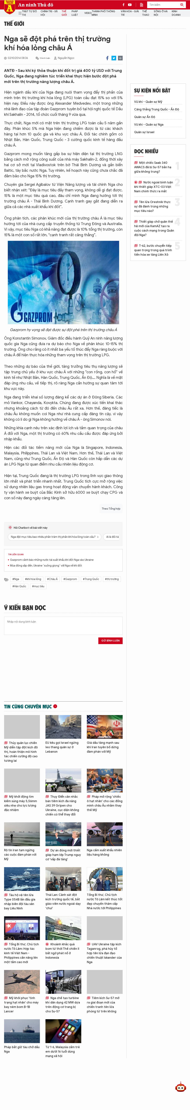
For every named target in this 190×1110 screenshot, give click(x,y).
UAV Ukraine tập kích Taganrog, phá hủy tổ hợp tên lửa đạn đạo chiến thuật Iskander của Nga (104, 953)
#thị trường (112, 579)
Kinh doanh (176, 13)
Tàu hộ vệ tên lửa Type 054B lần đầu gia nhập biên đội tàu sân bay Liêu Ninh (19, 901)
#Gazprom (70, 579)
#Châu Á (52, 579)
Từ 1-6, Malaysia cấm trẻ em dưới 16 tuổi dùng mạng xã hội (62, 1051)
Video (88, 13)
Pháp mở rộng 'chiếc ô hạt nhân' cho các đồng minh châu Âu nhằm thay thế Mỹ (104, 803)
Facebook (107, 58)
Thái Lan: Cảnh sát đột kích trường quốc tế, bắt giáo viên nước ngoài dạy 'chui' (63, 901)
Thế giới (64, 13)
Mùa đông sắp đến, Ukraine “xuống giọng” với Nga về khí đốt (46, 565)
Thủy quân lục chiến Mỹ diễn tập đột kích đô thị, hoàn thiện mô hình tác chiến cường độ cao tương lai (21, 752)
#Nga (15, 579)
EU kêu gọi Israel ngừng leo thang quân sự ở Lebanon (61, 747)
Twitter (114, 58)
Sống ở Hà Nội (161, 13)
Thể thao (145, 13)
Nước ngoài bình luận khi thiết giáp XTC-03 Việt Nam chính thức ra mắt (153, 187)
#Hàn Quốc (19, 586)
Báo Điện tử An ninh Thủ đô (9, 7)
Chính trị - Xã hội (49, 13)
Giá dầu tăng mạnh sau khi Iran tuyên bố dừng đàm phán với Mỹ (103, 747)
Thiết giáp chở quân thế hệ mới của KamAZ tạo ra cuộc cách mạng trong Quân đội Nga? (154, 228)
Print (120, 58)
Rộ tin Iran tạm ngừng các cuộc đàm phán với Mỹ (20, 854)
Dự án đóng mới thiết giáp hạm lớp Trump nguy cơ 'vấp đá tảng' (63, 855)
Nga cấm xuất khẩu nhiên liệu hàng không (104, 852)
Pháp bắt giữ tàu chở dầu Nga (22, 1049)
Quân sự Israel (144, 132)
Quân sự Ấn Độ (144, 117)
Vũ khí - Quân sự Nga (148, 125)
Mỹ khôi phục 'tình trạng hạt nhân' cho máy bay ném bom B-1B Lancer (21, 1004)
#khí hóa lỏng (33, 579)
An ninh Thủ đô (35, 5)
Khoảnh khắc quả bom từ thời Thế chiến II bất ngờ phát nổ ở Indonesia (62, 951)
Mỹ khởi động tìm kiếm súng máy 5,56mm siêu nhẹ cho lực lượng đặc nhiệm (20, 803)
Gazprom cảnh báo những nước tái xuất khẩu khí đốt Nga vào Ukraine (52, 559)
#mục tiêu (38, 586)
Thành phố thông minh (103, 13)
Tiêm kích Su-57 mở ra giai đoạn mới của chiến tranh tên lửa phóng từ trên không (103, 1004)
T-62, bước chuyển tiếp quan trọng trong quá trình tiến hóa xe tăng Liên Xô (153, 250)
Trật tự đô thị (29, 13)
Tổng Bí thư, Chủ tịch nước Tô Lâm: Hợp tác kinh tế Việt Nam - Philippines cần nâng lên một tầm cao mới (21, 953)
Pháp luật (75, 13)
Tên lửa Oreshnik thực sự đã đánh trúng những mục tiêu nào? (152, 206)
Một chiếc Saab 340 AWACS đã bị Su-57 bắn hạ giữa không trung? (152, 167)
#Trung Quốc (91, 579)
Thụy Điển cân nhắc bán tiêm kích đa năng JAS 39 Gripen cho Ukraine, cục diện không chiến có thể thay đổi (62, 805)
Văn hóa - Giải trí (130, 13)
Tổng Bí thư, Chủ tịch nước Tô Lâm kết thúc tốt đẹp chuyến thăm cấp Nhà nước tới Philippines (104, 901)
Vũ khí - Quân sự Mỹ (148, 102)
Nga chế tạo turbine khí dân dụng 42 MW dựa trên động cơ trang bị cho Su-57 (62, 1004)
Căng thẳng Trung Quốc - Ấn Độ (156, 109)
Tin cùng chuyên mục (28, 706)
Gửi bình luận (110, 640)
